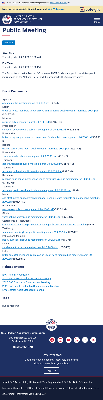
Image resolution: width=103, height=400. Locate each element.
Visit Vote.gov (56, 9)
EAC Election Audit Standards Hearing (23, 290)
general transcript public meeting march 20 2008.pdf (31, 163)
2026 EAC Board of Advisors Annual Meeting (26, 278)
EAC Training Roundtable (16, 274)
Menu (97, 18)
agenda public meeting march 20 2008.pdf (25, 103)
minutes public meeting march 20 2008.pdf (26, 122)
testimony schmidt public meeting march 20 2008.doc (32, 171)
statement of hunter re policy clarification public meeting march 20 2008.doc (44, 224)
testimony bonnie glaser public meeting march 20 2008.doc (35, 232)
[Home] (7, 23)
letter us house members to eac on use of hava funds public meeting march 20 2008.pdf (50, 110)
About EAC (8, 382)
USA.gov (40, 394)
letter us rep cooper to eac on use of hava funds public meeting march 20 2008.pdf (47, 137)
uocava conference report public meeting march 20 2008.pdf (35, 148)
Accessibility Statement (28, 382)
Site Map (79, 388)
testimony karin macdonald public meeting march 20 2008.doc (36, 190)
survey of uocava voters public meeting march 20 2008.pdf (34, 129)
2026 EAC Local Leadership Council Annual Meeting (30, 286)
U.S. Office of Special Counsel (40, 388)
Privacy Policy (65, 388)
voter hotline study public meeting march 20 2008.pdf (31, 217)
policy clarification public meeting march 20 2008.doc (32, 239)
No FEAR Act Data (68, 382)
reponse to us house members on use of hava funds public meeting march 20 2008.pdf (49, 179)
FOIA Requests (49, 382)
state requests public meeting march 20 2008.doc (29, 156)
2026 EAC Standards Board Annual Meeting (26, 282)
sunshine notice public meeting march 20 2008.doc (30, 247)
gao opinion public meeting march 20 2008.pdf (28, 209)
